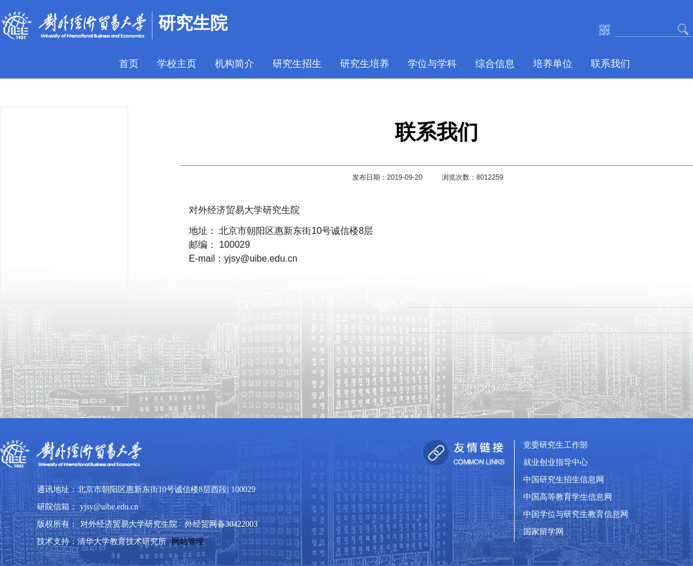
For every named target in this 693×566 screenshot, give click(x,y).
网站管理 (188, 541)
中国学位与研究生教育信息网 (575, 514)
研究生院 (193, 22)
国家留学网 (543, 532)
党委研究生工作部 (555, 445)
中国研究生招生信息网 (563, 480)
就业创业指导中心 (555, 462)
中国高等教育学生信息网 (567, 497)
